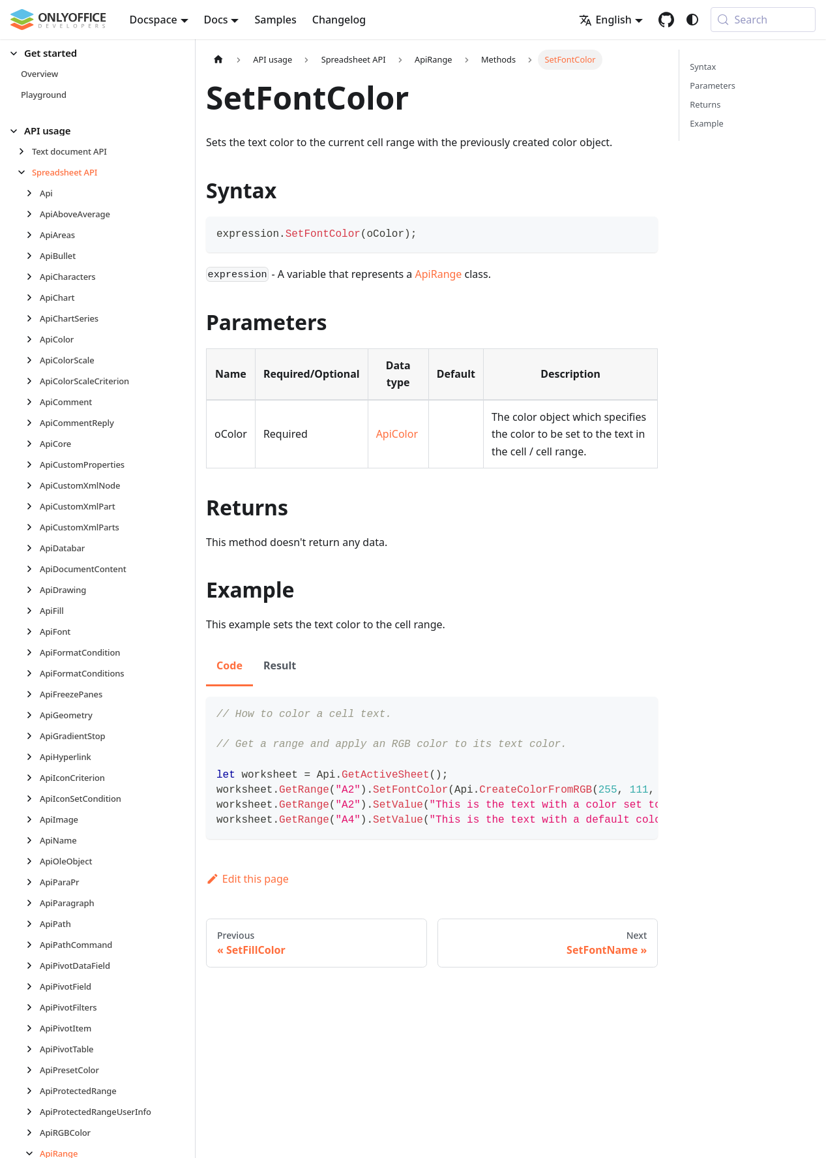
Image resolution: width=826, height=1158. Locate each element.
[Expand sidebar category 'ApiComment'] (33, 402)
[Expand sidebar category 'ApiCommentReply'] (33, 423)
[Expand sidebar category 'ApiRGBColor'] (33, 1132)
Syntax (703, 66)
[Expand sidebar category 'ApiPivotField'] (33, 986)
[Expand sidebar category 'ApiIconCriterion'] (33, 778)
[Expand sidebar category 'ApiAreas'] (33, 235)
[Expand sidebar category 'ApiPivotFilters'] (33, 1007)
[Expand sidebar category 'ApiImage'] (33, 819)
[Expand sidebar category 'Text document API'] (25, 151)
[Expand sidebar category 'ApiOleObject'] (33, 861)
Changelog (339, 19)
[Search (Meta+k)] (763, 19)
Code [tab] (229, 665)
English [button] (605, 19)
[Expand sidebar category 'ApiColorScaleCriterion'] (33, 381)
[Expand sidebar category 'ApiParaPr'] (33, 882)
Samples (275, 19)
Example (706, 123)
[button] (91, 53)
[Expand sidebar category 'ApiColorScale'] (33, 360)
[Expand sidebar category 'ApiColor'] (33, 339)
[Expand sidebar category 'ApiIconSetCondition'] (33, 798)
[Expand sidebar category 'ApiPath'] (33, 924)
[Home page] (218, 60)
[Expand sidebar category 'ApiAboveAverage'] (33, 214)
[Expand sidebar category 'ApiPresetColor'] (33, 1070)
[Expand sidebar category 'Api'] (33, 193)
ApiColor (397, 434)
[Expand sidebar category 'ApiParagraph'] (33, 903)
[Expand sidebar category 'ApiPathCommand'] (33, 945)
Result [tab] (279, 665)
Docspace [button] (153, 19)
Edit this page (247, 879)
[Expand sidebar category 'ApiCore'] (33, 443)
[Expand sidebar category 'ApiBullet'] (33, 256)
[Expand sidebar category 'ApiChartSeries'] (33, 318)
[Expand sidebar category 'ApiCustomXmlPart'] (33, 506)
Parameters (712, 85)
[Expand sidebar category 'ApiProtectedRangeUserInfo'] (33, 1112)
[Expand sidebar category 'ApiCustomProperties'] (33, 464)
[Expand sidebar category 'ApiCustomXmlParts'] (33, 527)
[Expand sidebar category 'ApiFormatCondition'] (33, 652)
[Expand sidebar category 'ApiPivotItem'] (33, 1028)
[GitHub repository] (666, 19)
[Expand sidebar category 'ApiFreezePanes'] (33, 694)
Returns (705, 104)
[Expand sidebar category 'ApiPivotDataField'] (33, 965)
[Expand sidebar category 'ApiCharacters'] (33, 276)
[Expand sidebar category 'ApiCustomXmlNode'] (33, 485)
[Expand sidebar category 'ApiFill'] (33, 611)
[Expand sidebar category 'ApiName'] (33, 840)
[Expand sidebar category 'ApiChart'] (33, 297)
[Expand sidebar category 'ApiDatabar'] (33, 548)
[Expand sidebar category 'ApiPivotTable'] (33, 1049)
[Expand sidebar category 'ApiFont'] (33, 631)
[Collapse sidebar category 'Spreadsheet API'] (25, 172)
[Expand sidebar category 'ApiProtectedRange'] (33, 1091)
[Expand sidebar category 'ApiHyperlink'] (33, 757)
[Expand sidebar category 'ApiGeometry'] (33, 715)
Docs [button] (216, 19)
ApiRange (438, 274)
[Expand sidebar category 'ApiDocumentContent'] (33, 569)
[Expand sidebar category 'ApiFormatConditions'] (33, 673)
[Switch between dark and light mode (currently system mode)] (692, 19)
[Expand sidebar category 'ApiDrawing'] (33, 590)
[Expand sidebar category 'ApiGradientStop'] (33, 736)
